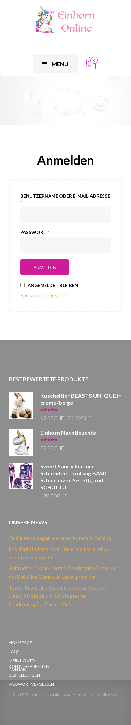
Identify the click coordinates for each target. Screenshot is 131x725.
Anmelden (65, 160)
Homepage (20, 642)
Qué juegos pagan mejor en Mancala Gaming (60, 538)
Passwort (34, 232)
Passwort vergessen (31, 684)
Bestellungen (24, 675)
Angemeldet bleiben (49, 285)
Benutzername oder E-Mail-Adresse (65, 199)
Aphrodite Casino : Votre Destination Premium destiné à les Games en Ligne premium (62, 572)
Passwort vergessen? (43, 295)
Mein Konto (22, 660)
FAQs (14, 651)
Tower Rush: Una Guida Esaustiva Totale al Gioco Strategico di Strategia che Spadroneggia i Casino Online (58, 595)
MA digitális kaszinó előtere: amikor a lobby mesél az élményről (59, 553)
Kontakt (18, 669)
